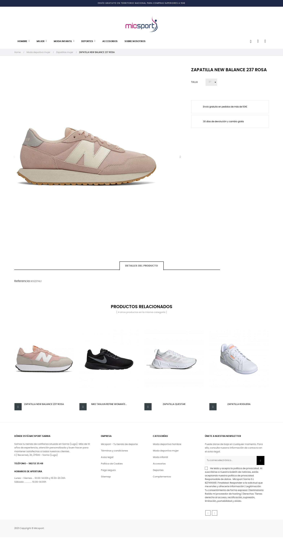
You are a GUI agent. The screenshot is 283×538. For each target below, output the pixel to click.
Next (180, 156)
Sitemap (106, 478)
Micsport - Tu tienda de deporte (119, 445)
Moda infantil (160, 458)
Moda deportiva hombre (167, 445)
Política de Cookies (112, 465)
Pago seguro (108, 471)
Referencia (22, 281)
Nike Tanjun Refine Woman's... (109, 404)
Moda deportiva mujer (166, 452)
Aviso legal (107, 458)
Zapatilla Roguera (239, 404)
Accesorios (159, 465)
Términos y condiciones (114, 452)
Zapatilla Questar (174, 404)
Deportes (158, 471)
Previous (14, 156)
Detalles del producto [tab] (141, 266)
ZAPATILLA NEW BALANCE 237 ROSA (44, 404)
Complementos (162, 478)
